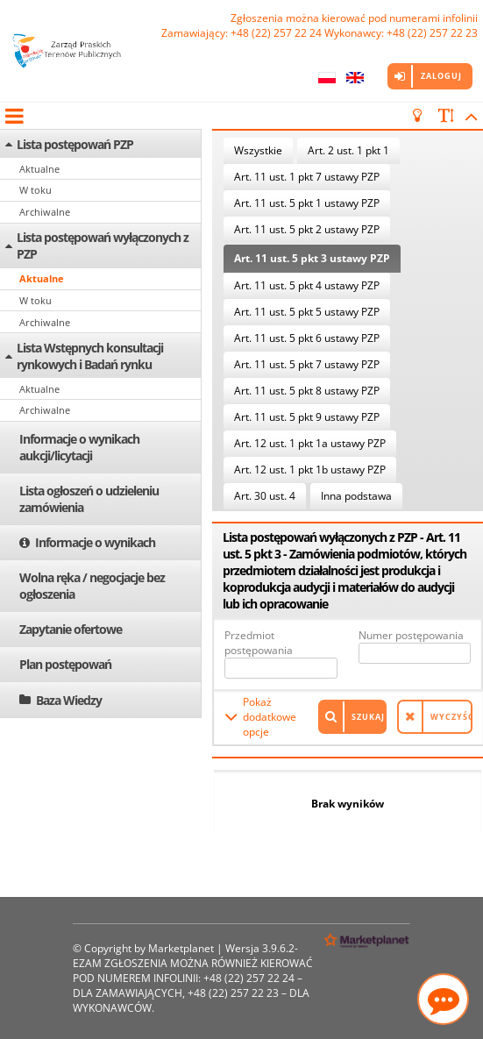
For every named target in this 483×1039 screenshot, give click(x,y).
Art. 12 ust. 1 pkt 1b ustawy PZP (310, 469)
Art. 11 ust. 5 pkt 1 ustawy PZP (307, 203)
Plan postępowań (65, 664)
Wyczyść (451, 716)
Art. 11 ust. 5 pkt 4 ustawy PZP (307, 285)
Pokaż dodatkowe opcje (269, 716)
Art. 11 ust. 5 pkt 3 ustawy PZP (312, 258)
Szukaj (368, 716)
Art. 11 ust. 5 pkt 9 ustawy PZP (307, 416)
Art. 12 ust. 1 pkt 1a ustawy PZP (310, 443)
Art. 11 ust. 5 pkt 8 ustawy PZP (307, 390)
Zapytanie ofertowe (70, 629)
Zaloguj (441, 76)
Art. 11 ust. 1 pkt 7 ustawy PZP (307, 176)
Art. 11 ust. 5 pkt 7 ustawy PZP (307, 364)
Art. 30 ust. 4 (264, 495)
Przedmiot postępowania (258, 643)
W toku (35, 189)
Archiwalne (44, 211)
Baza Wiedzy (69, 700)
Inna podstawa (356, 495)
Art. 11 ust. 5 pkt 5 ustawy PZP (307, 311)
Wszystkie (258, 150)
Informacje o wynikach (95, 542)
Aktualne (39, 168)
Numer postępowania (411, 635)
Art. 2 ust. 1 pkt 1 (348, 150)
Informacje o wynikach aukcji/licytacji (79, 447)
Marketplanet (181, 948)
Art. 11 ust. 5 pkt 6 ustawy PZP (307, 338)
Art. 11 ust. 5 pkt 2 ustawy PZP (307, 229)
